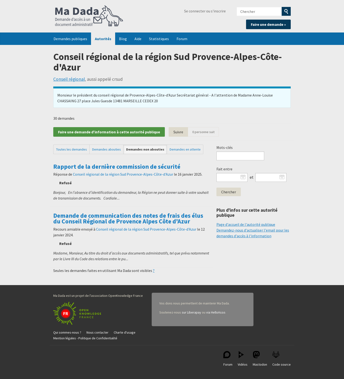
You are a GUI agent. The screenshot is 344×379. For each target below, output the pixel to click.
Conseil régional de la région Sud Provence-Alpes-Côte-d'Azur (123, 174)
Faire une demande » (268, 24)
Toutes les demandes (71, 149)
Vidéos (242, 359)
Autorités (103, 38)
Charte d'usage (124, 332)
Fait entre (224, 169)
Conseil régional (69, 79)
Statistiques (159, 38)
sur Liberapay (191, 312)
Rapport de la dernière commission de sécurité (116, 166)
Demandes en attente (185, 149)
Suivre (178, 132)
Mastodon (260, 359)
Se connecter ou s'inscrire (205, 11)
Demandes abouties (106, 149)
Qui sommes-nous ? (67, 332)
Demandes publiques (70, 38)
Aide (137, 38)
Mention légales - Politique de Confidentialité (85, 338)
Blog (123, 38)
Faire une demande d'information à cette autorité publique (109, 132)
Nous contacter (97, 332)
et (251, 177)
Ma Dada (89, 16)
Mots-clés (224, 147)
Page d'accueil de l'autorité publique (245, 224)
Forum (182, 38)
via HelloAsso (215, 312)
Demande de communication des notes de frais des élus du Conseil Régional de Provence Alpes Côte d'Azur (128, 218)
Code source (281, 359)
